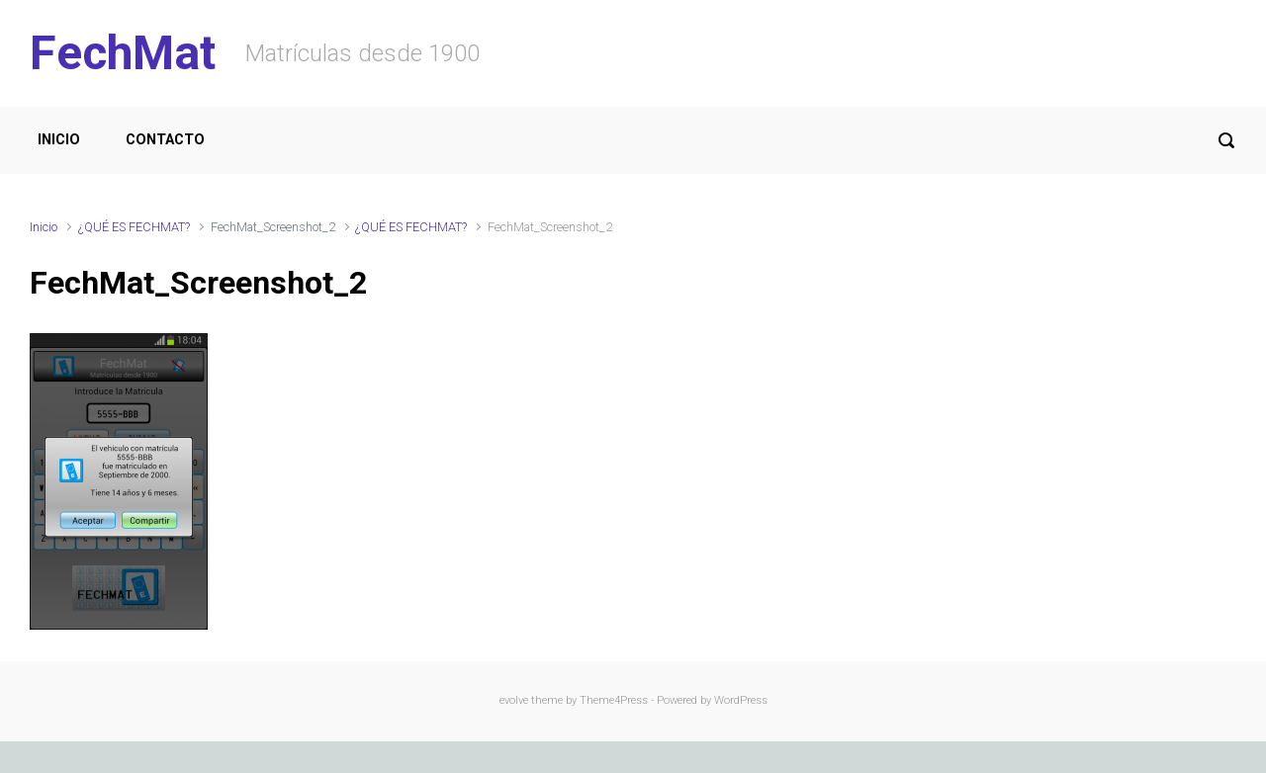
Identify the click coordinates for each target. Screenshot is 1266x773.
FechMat (123, 53)
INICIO (59, 139)
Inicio (43, 226)
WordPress (741, 700)
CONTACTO (165, 139)
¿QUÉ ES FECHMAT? (134, 226)
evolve (513, 700)
